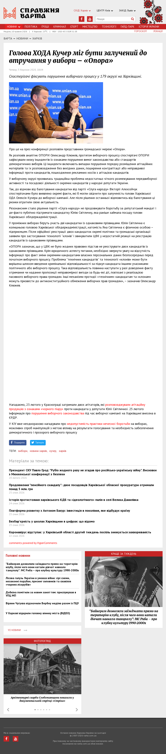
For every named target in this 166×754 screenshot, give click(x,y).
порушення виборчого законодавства (57, 413)
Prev (8, 709)
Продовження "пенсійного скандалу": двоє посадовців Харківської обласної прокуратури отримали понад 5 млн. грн (81, 487)
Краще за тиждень (123, 553)
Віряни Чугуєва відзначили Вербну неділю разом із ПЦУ (42, 603)
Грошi (45, 26)
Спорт (74, 26)
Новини (13, 26)
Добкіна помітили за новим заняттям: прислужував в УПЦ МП (41, 593)
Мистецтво (90, 26)
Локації (158, 31)
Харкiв (37, 38)
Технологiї (109, 26)
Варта (8, 38)
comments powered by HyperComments (33, 543)
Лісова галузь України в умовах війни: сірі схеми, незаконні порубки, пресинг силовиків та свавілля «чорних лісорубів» (38, 581)
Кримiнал (59, 26)
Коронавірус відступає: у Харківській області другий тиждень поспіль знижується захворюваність (80, 532)
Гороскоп (140, 31)
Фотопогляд (42, 641)
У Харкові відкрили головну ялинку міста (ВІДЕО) (38, 613)
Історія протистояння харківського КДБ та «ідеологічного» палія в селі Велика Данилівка (73, 500)
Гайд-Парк (127, 26)
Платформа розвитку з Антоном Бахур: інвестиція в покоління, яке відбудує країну (69, 510)
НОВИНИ (22, 38)
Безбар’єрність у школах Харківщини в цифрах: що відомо (52, 521)
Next (77, 709)
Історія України (149, 26)
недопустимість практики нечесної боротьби (99, 424)
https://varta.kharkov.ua (31, 14)
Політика (31, 26)
